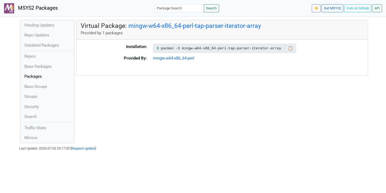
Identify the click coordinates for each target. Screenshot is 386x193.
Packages (33, 76)
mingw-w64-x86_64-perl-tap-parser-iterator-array (194, 25)
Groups (30, 96)
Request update (83, 148)
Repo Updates (36, 35)
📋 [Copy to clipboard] (290, 48)
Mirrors (31, 137)
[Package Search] (179, 8)
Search (211, 8)
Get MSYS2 (332, 8)
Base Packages (38, 66)
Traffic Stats (35, 127)
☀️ (316, 8)
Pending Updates (39, 25)
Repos (30, 56)
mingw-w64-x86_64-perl (173, 58)
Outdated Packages (41, 45)
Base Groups (35, 86)
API (377, 8)
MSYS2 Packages (31, 8)
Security (31, 106)
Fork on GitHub (358, 8)
